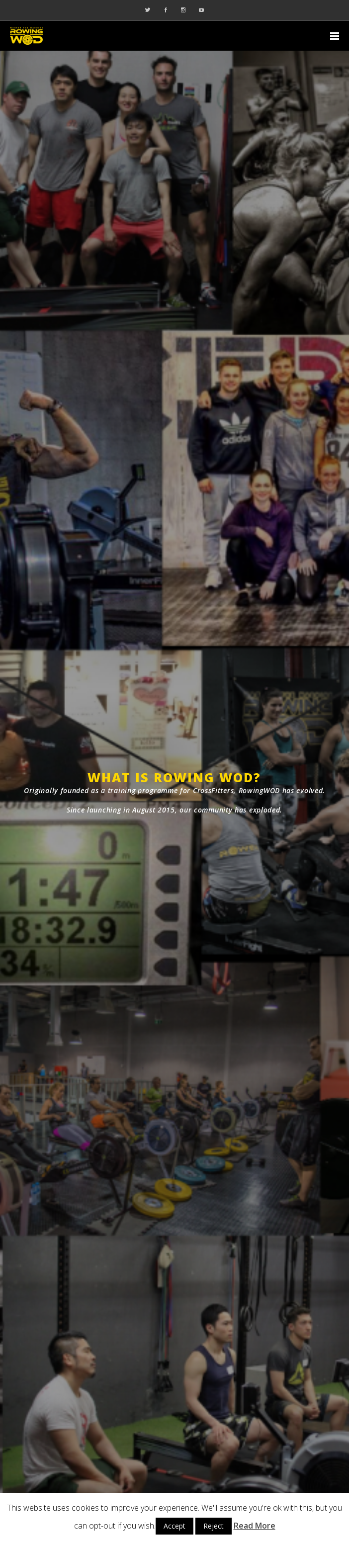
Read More (254, 1525)
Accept (174, 1526)
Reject (213, 1526)
